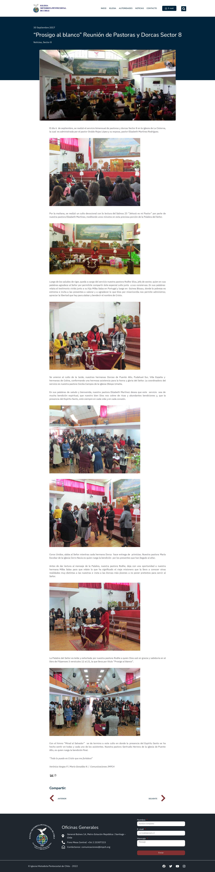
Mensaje (141, 838)
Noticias (139, 8)
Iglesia (112, 8)
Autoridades (125, 8)
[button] (183, 8)
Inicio (103, 8)
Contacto (152, 8)
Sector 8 (47, 42)
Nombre (141, 820)
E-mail (140, 829)
